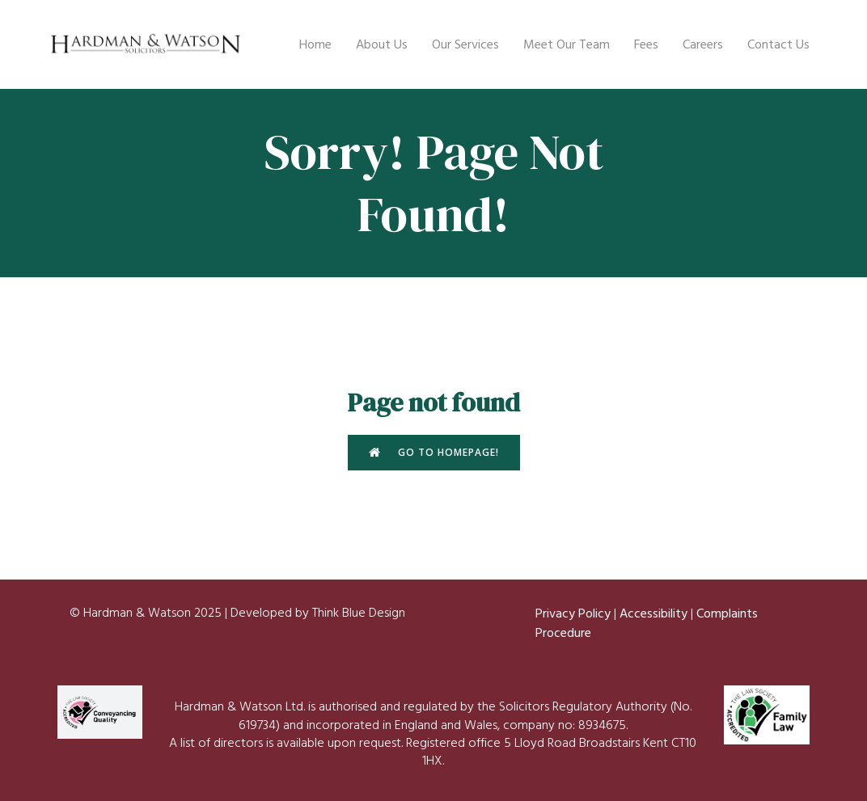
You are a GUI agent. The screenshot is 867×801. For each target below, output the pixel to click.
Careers (703, 44)
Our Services (465, 44)
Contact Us (778, 44)
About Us (382, 44)
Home (315, 44)
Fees (646, 44)
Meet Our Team (566, 44)
